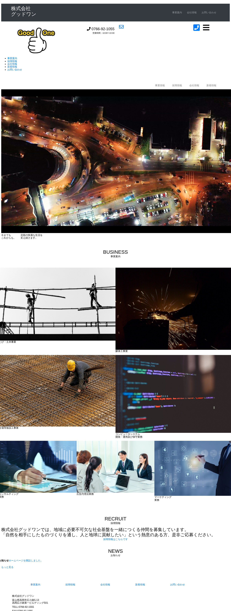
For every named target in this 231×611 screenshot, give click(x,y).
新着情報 (12, 66)
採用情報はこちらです (115, 539)
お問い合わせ (209, 12)
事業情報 (160, 85)
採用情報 (12, 61)
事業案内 (177, 12)
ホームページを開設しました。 (26, 560)
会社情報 (192, 12)
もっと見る (7, 567)
